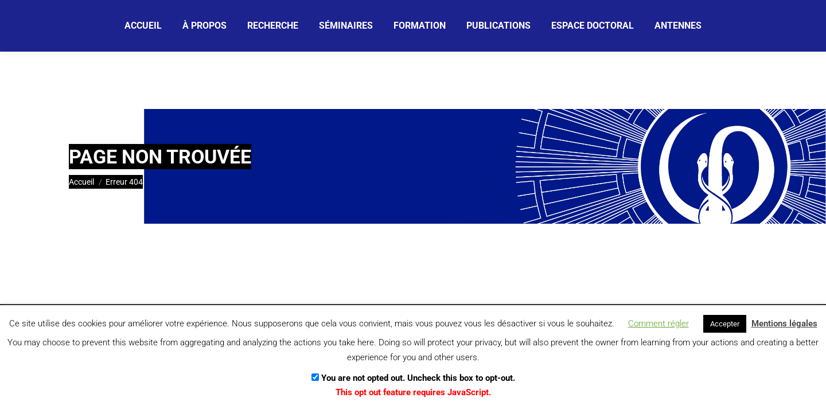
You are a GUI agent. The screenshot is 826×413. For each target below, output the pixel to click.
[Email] (311, 25)
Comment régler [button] (658, 323)
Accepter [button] (724, 324)
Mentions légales (784, 323)
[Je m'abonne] (405, 25)
